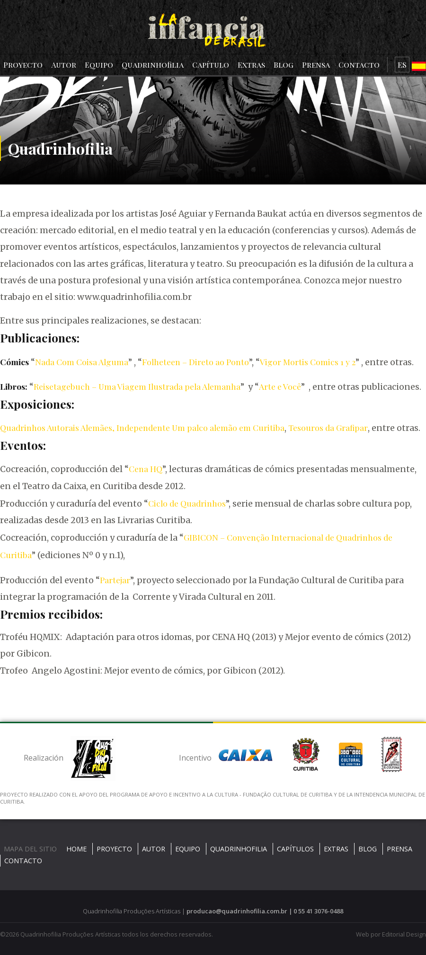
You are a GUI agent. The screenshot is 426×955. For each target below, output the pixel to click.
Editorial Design (404, 934)
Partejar (115, 579)
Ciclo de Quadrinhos (187, 503)
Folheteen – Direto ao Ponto (195, 361)
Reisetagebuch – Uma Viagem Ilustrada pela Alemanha (137, 386)
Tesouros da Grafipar (328, 427)
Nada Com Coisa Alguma (81, 361)
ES (402, 65)
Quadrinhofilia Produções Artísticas (70, 934)
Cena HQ (145, 468)
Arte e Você (280, 386)
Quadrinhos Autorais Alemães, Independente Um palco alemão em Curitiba (142, 427)
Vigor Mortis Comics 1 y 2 (307, 361)
